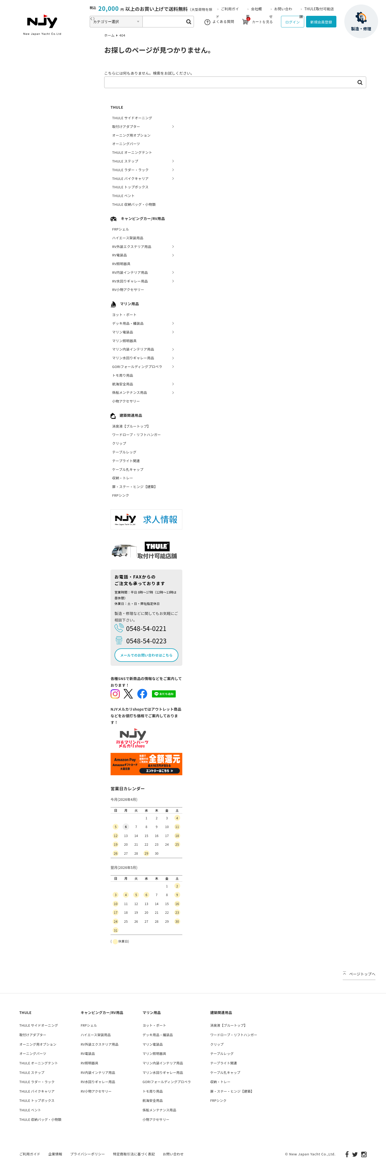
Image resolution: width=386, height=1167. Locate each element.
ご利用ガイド (29, 1153)
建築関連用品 (126, 415)
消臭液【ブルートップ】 (131, 426)
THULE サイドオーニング (132, 117)
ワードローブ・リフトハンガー (136, 434)
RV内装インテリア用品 (130, 272)
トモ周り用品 (122, 375)
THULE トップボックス (130, 186)
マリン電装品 (122, 331)
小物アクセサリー (126, 401)
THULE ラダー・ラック (130, 169)
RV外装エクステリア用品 (131, 246)
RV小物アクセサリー (128, 289)
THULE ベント (123, 195)
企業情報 (55, 1153)
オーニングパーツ (126, 143)
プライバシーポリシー (87, 1153)
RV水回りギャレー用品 (130, 281)
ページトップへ (359, 974)
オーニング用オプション (131, 135)
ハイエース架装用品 (127, 237)
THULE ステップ (125, 161)
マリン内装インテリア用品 (133, 349)
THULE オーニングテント (132, 152)
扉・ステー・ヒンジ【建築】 (135, 486)
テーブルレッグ (124, 452)
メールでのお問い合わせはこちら (146, 655)
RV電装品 (119, 254)
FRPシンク (120, 495)
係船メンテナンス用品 (129, 392)
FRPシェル (120, 229)
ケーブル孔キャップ (127, 469)
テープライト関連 (126, 460)
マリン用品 (125, 303)
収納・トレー (122, 477)
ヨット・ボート (124, 314)
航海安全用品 (122, 383)
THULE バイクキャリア (130, 178)
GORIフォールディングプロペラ (137, 366)
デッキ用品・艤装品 (128, 323)
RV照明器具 (121, 263)
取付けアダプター (126, 126)
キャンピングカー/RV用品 (138, 218)
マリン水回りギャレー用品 (133, 357)
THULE (117, 107)
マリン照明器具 (124, 340)
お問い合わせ (173, 1153)
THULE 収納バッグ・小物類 (134, 204)
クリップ (119, 443)
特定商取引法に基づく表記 (134, 1153)
